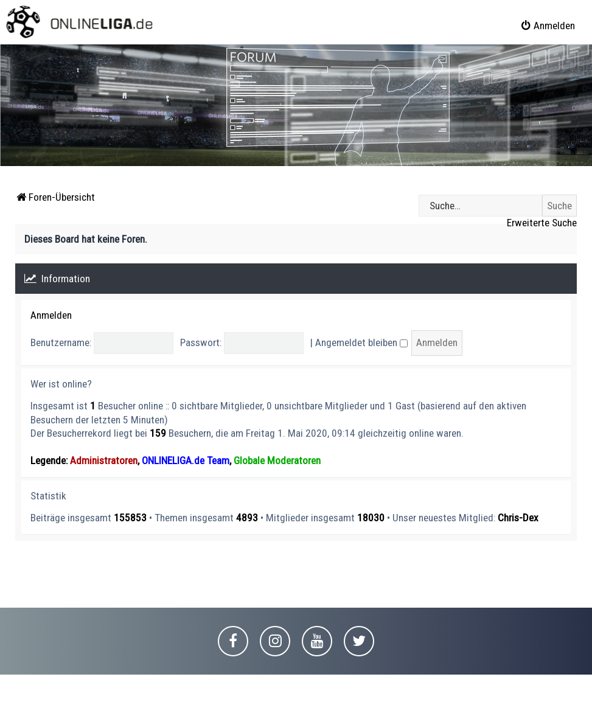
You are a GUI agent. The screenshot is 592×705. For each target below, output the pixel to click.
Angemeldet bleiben (361, 342)
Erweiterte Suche (542, 223)
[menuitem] (547, 25)
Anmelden (51, 315)
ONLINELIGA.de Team (185, 460)
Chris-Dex (518, 518)
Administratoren (104, 460)
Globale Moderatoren (277, 460)
